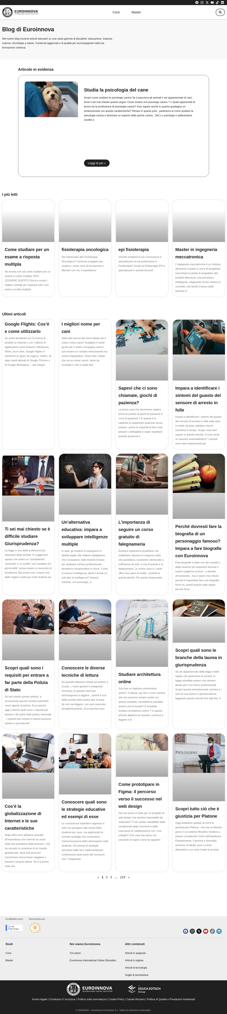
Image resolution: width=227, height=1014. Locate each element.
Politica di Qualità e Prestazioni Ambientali (171, 999)
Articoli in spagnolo (135, 953)
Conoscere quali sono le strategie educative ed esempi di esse (85, 816)
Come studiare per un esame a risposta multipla (27, 257)
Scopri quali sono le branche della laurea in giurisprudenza (196, 665)
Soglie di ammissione (136, 975)
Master (137, 12)
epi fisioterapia (134, 249)
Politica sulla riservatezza (92, 999)
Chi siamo (75, 953)
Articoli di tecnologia (136, 967)
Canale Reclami (135, 999)
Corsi (115, 12)
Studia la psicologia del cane (116, 89)
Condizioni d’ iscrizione (62, 999)
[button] (220, 12)
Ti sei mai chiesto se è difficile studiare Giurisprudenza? (28, 536)
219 (122, 884)
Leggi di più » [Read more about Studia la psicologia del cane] (97, 163)
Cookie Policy (116, 999)
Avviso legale (39, 999)
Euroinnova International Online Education (93, 960)
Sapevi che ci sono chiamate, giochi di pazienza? (138, 395)
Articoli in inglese (134, 960)
